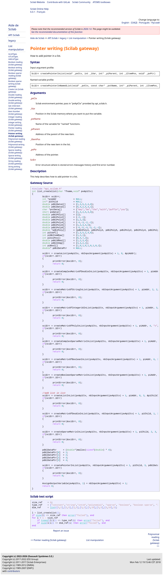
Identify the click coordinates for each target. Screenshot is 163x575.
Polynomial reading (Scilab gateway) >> (153, 540)
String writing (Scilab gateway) (15, 167)
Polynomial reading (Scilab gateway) (16, 140)
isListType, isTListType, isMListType (13, 56)
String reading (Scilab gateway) (15, 162)
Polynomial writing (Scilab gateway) (16, 145)
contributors (13, 571)
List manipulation (16, 47)
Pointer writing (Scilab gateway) (15, 134)
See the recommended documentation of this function (56, 31)
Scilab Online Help (39, 8)
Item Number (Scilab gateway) (15, 112)
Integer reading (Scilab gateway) (15, 118)
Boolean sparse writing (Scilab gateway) (15, 84)
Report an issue (61, 530)
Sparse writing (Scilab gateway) (15, 156)
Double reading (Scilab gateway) (15, 96)
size (38, 515)
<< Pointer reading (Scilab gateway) (48, 540)
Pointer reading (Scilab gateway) (15, 129)
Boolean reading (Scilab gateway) (15, 63)
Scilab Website (37, 2)
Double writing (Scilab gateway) (15, 101)
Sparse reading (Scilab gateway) (15, 151)
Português (144, 22)
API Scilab (14, 35)
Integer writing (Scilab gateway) (15, 123)
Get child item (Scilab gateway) (15, 107)
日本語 (134, 22)
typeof (45, 520)
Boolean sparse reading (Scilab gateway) (15, 75)
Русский (155, 22)
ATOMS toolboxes (101, 2)
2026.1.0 (87, 28)
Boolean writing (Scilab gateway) (15, 68)
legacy (12, 40)
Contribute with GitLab (58, 2)
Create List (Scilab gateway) (15, 90)
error (71, 515)
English (125, 22)
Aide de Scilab (13, 27)
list (52, 507)
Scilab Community (81, 2)
